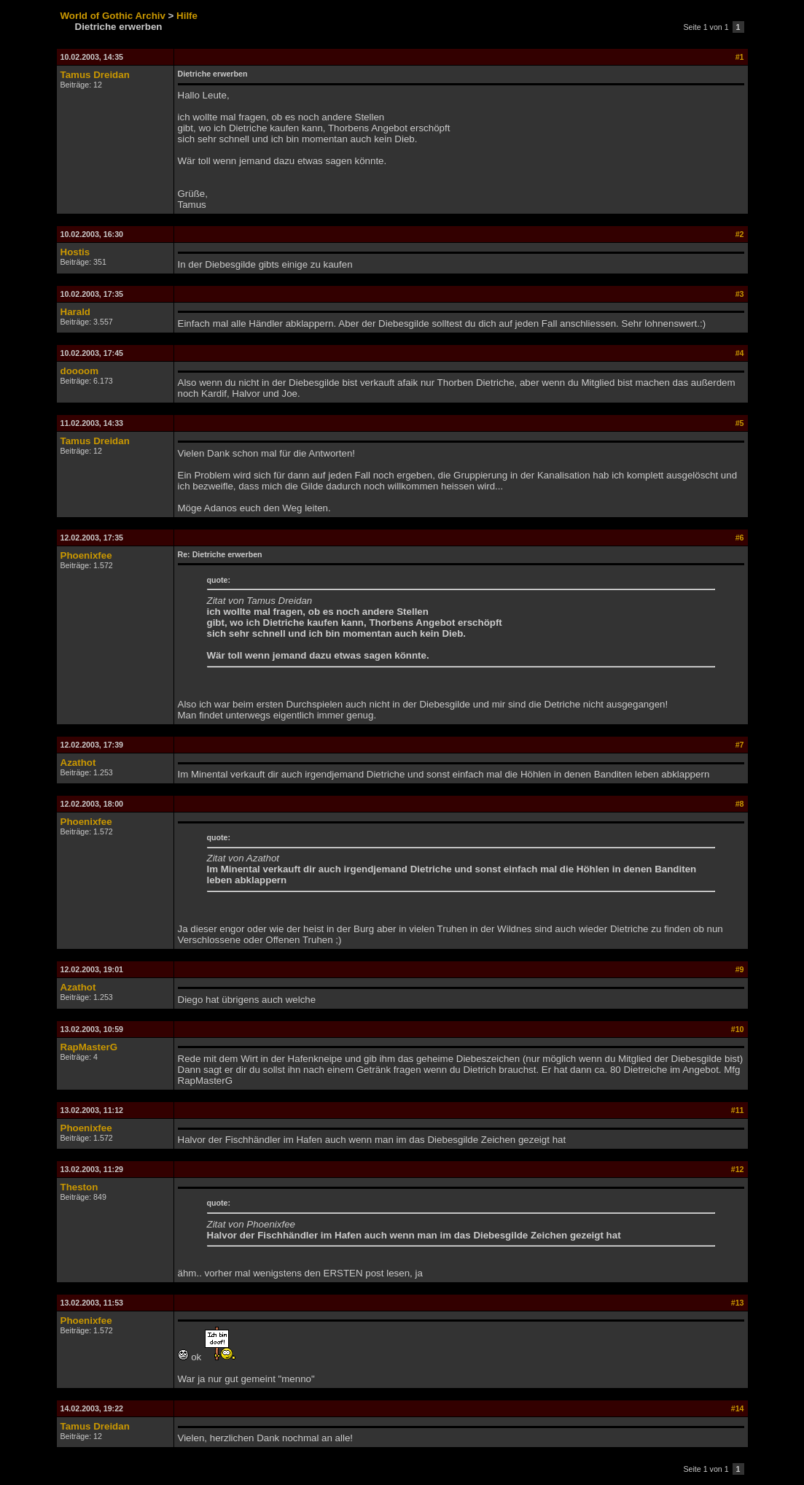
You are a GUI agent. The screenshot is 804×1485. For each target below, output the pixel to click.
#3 (739, 294)
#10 (737, 1029)
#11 (737, 1110)
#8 (739, 803)
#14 (737, 1408)
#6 (739, 537)
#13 (737, 1302)
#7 (739, 744)
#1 (739, 57)
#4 (739, 353)
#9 (739, 969)
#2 (739, 234)
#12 (737, 1169)
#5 (739, 423)
